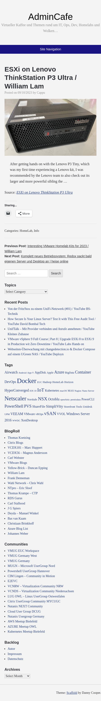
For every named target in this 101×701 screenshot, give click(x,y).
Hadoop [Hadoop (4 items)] (47, 382)
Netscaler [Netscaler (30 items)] (15, 398)
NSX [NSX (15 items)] (42, 398)
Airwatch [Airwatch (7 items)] (11, 372)
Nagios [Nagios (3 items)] (78, 391)
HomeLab (26, 230)
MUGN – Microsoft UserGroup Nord (31, 566)
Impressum (15, 654)
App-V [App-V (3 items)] (30, 372)
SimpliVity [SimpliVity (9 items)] (54, 406)
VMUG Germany (19, 561)
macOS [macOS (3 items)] (63, 391)
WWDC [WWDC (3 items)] (16, 420)
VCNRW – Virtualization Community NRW (36, 586)
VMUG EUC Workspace (23, 550)
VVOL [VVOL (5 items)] (61, 414)
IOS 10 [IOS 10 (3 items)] (33, 391)
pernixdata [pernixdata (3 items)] (76, 399)
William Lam (16, 473)
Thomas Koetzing (19, 437)
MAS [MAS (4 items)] (71, 390)
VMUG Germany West (22, 555)
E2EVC (13, 581)
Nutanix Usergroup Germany (26, 616)
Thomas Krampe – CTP (23, 493)
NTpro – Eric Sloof (20, 488)
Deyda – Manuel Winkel (23, 513)
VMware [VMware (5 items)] (29, 414)
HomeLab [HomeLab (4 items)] (57, 382)
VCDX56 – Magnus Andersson (27, 453)
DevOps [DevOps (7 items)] (10, 382)
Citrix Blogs (15, 442)
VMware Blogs (17, 462)
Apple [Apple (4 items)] (50, 372)
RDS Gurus (15, 498)
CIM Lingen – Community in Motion (31, 576)
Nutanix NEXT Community (25, 606)
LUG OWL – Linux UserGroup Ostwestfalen (36, 596)
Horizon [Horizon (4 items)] (68, 382)
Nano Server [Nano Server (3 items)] (88, 391)
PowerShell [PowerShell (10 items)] (14, 406)
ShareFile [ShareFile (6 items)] (38, 406)
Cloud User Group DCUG (24, 611)
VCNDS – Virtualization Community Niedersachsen (41, 591)
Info (36, 230)
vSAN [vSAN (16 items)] (50, 413)
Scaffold (72, 692)
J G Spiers (14, 508)
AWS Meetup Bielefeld (22, 621)
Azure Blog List (18, 528)
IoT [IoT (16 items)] (40, 390)
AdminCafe (50, 17)
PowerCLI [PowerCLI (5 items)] (87, 399)
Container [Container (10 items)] (83, 372)
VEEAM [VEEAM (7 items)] (17, 414)
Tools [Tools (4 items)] (79, 406)
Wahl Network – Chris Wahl (25, 483)
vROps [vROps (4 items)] (39, 414)
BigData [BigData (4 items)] (69, 372)
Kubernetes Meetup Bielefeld (26, 631)
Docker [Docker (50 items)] (26, 380)
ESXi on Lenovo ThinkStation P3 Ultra (44, 192)
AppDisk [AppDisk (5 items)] (40, 372)
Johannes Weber (18, 533)
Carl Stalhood (16, 503)
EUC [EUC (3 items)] (39, 382)
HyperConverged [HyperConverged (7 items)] (17, 390)
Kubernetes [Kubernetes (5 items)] (52, 390)
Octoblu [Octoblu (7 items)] (54, 399)
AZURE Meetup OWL (22, 626)
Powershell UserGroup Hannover (29, 571)
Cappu (41, 92)
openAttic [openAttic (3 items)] (65, 399)
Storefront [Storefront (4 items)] (69, 406)
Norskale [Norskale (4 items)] (32, 399)
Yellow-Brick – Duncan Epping (28, 468)
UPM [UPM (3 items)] (7, 414)
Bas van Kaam (17, 518)
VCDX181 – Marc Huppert (25, 447)
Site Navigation (50, 49)
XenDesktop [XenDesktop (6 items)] (29, 420)
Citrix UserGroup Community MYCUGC (34, 601)
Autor (11, 648)
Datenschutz (15, 659)
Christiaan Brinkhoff (21, 523)
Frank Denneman (19, 478)
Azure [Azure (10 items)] (59, 372)
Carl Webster (16, 458)
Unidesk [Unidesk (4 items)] (87, 406)
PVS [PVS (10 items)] (28, 406)
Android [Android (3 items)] (22, 372)
